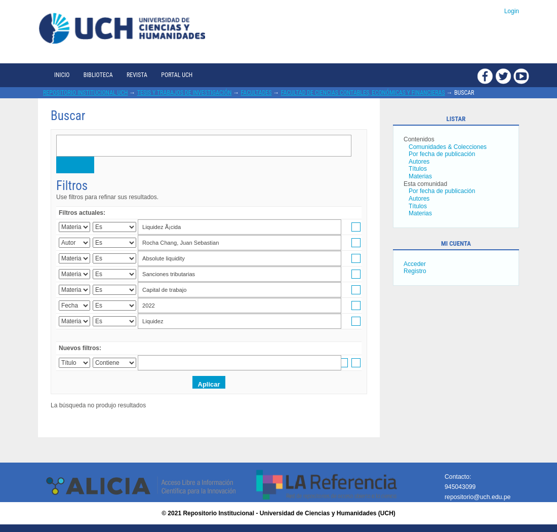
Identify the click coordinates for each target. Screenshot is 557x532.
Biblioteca (98, 75)
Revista (137, 75)
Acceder (415, 264)
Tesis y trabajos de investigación (184, 92)
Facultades (256, 92)
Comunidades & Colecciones (448, 146)
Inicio (61, 75)
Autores (419, 161)
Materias (420, 176)
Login (511, 11)
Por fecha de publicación (442, 154)
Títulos (418, 168)
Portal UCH (176, 75)
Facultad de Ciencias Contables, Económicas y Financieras (363, 92)
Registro (415, 271)
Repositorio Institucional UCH (85, 92)
